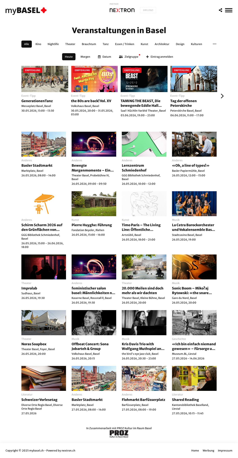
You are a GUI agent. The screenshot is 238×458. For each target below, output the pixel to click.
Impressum (225, 450)
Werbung (208, 450)
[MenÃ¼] (228, 10)
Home (195, 450)
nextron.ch (68, 450)
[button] (215, 44)
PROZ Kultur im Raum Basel (134, 428)
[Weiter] (221, 96)
